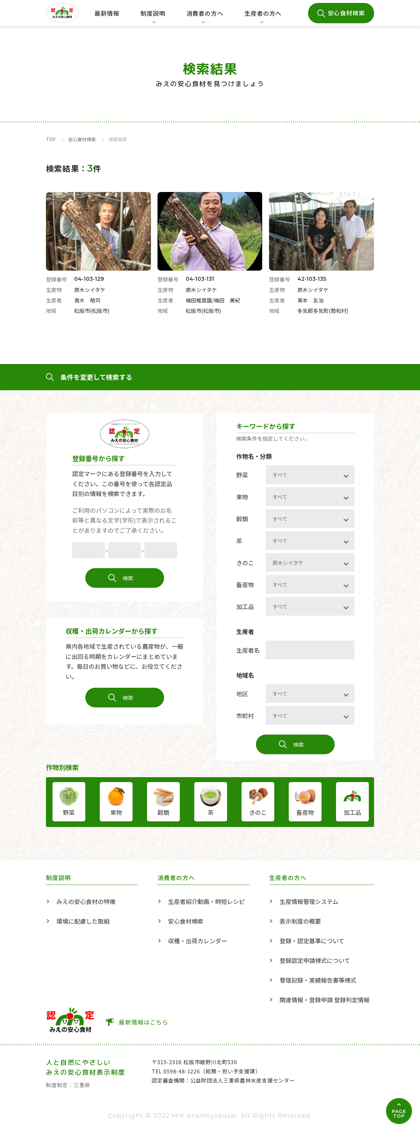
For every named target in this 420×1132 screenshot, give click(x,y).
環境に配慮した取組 (83, 921)
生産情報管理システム (309, 901)
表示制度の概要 (300, 921)
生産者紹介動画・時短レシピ (206, 901)
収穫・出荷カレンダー (197, 940)
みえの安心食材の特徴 (86, 901)
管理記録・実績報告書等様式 (318, 980)
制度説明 (151, 18)
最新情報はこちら (143, 1022)
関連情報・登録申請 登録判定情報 (324, 999)
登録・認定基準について (312, 940)
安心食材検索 (346, 13)
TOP (50, 139)
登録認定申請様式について (315, 960)
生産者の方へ (263, 18)
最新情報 (106, 13)
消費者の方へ (205, 18)
